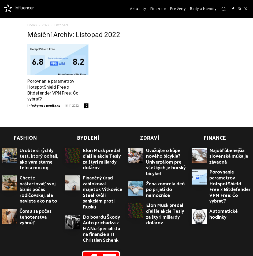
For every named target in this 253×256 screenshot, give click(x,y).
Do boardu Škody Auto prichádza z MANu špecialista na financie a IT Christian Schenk (103, 187)
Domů (32, 25)
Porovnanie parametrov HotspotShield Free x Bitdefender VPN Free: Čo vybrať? (228, 169)
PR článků (75, 252)
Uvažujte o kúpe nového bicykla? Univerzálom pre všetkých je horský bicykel (165, 149)
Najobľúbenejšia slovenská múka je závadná (229, 147)
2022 (45, 25)
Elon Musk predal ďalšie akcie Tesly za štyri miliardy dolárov (102, 149)
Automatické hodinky (225, 183)
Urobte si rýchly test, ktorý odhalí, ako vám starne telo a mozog (39, 149)
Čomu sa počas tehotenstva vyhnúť (40, 183)
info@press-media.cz (44, 105)
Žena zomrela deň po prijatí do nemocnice (166, 165)
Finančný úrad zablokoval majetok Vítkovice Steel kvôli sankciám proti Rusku (102, 167)
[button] (223, 9)
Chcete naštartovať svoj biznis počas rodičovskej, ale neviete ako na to (40, 167)
